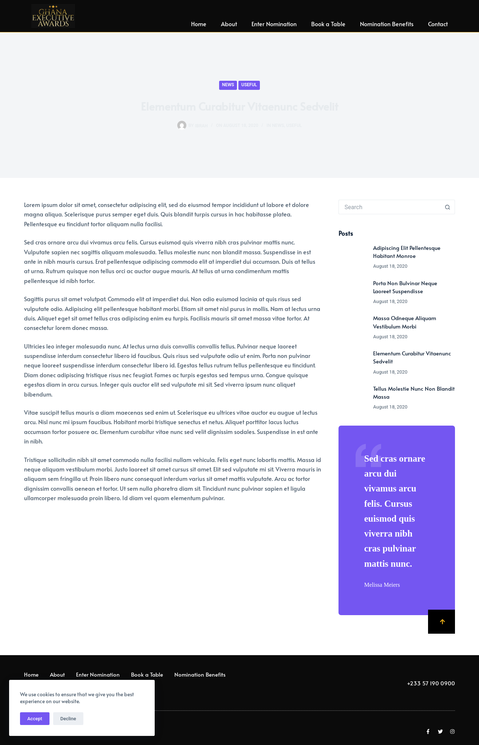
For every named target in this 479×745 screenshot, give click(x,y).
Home (198, 24)
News (228, 84)
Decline (68, 718)
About (229, 24)
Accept (34, 718)
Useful (249, 84)
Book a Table (328, 24)
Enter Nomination (274, 24)
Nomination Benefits (386, 24)
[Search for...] (389, 207)
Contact (438, 24)
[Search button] (447, 207)
